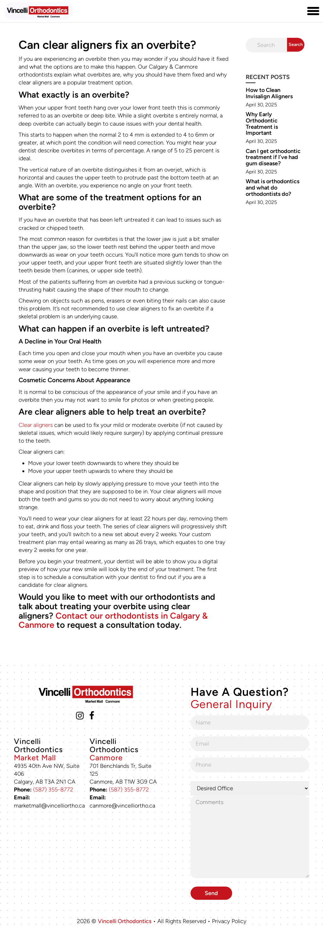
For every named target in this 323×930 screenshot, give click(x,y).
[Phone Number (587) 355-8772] (298, 11)
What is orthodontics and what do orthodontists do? (272, 187)
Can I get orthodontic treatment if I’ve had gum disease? (273, 157)
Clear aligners (36, 425)
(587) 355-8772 (53, 789)
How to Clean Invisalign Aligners (269, 93)
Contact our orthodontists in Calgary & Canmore (113, 620)
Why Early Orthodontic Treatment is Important (262, 123)
